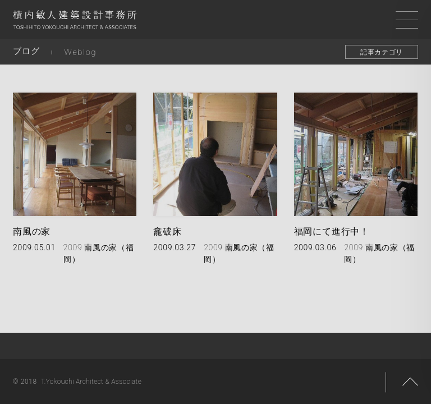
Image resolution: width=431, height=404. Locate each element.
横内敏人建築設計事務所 (74, 22)
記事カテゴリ (381, 52)
